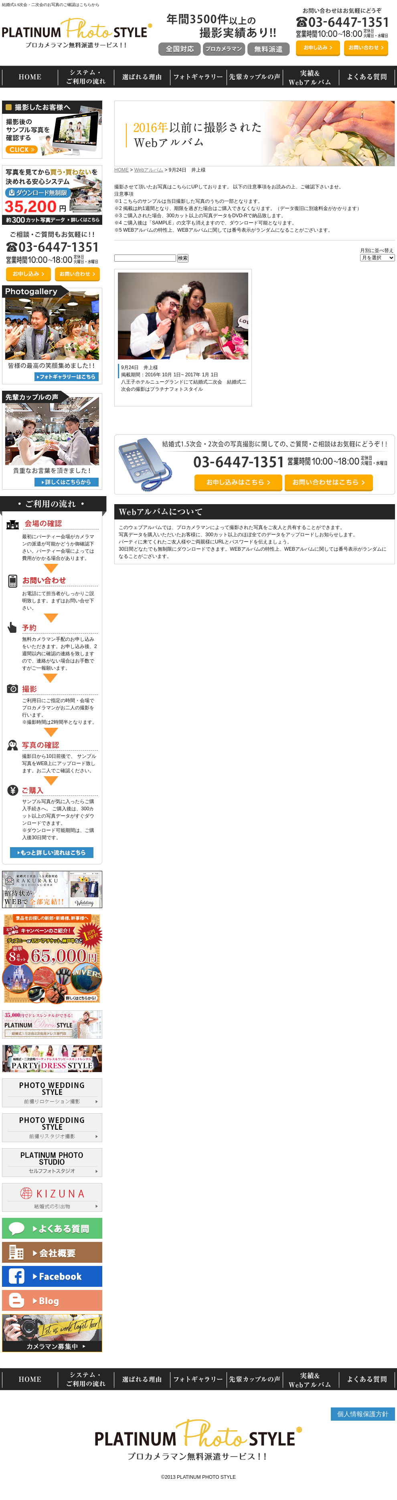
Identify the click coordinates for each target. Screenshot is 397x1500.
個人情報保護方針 (363, 1414)
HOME (121, 170)
